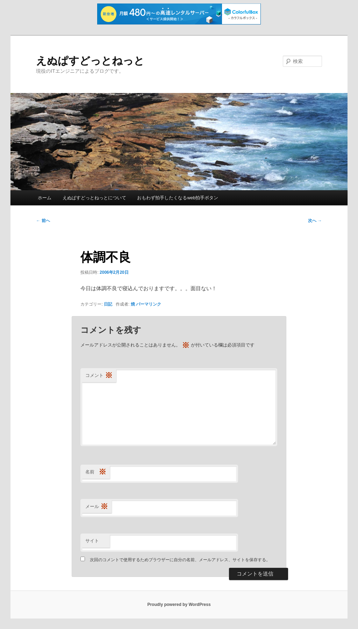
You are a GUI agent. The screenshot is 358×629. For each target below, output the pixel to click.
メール (96, 507)
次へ (315, 220)
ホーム (44, 197)
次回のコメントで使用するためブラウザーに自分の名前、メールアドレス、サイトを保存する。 (180, 559)
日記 (108, 304)
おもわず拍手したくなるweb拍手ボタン (177, 197)
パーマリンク (148, 304)
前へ (43, 220)
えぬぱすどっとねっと (90, 60)
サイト (92, 540)
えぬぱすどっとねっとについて (94, 197)
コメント (99, 376)
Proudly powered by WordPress (178, 604)
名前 (95, 472)
